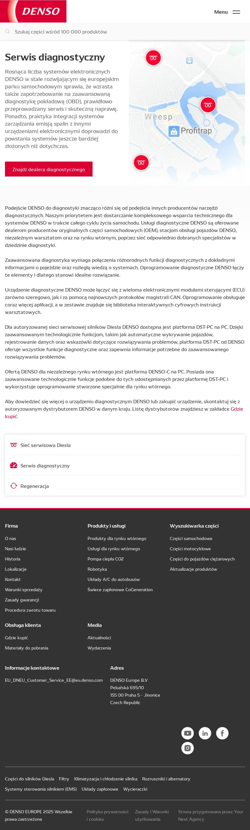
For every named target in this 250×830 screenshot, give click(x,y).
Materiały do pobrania (26, 648)
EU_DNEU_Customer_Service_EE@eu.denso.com (54, 680)
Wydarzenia (99, 648)
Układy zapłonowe (100, 789)
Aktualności (99, 637)
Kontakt (13, 579)
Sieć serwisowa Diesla (40, 444)
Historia (12, 559)
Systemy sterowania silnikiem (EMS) (41, 789)
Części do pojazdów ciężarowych (202, 559)
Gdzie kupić (16, 637)
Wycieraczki (135, 789)
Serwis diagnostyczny (40, 465)
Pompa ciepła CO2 (106, 559)
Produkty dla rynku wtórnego (117, 538)
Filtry (64, 778)
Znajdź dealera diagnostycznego (48, 169)
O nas (10, 538)
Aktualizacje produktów (193, 569)
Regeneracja (29, 485)
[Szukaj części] (125, 31)
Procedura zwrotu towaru (30, 610)
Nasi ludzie (15, 548)
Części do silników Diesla (29, 778)
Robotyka (97, 569)
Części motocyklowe (190, 548)
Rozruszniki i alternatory (166, 778)
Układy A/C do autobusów (114, 579)
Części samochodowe (191, 538)
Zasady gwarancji (22, 599)
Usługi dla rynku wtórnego (114, 548)
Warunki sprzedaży (24, 589)
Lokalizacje (16, 569)
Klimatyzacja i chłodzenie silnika (105, 778)
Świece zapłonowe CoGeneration (120, 589)
